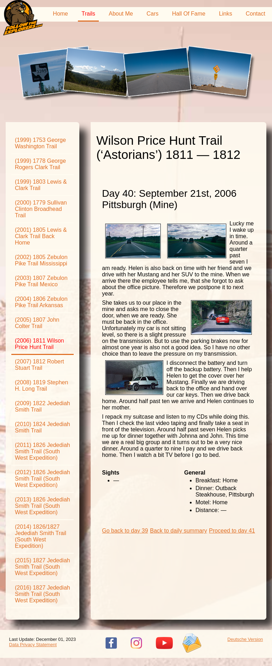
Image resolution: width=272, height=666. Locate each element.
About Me (121, 14)
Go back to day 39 (125, 531)
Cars (153, 14)
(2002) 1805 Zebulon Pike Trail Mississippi (41, 260)
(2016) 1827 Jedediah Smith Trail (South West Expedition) (42, 594)
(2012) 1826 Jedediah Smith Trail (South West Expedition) (42, 478)
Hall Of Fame (188, 14)
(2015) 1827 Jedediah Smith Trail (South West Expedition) (42, 566)
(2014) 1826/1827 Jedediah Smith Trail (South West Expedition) (40, 536)
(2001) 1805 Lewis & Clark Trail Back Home (41, 236)
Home (60, 14)
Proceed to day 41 (232, 531)
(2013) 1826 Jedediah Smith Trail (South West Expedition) (42, 505)
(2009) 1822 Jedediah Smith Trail (42, 406)
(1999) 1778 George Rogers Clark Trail (40, 164)
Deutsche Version (245, 639)
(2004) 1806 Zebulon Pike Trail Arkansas (41, 302)
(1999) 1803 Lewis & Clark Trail (41, 185)
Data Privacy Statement (33, 644)
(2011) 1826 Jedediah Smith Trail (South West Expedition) (42, 451)
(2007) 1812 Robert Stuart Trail (39, 364)
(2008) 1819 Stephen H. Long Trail (41, 385)
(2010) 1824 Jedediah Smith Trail (42, 427)
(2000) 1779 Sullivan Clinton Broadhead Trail (41, 209)
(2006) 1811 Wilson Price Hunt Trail (39, 344)
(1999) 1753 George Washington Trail (40, 143)
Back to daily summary (178, 531)
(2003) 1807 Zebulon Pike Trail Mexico (41, 281)
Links (225, 14)
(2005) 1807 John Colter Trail (37, 323)
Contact (255, 14)
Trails (88, 14)
